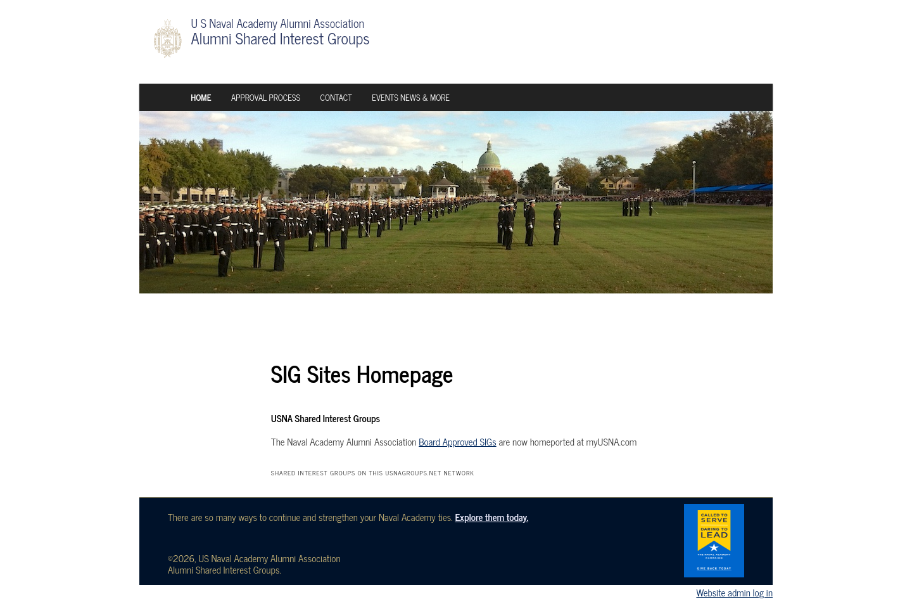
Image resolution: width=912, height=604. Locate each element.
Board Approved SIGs (458, 441)
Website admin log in (734, 592)
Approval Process (265, 97)
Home (201, 97)
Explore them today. (491, 517)
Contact (336, 97)
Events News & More (411, 97)
